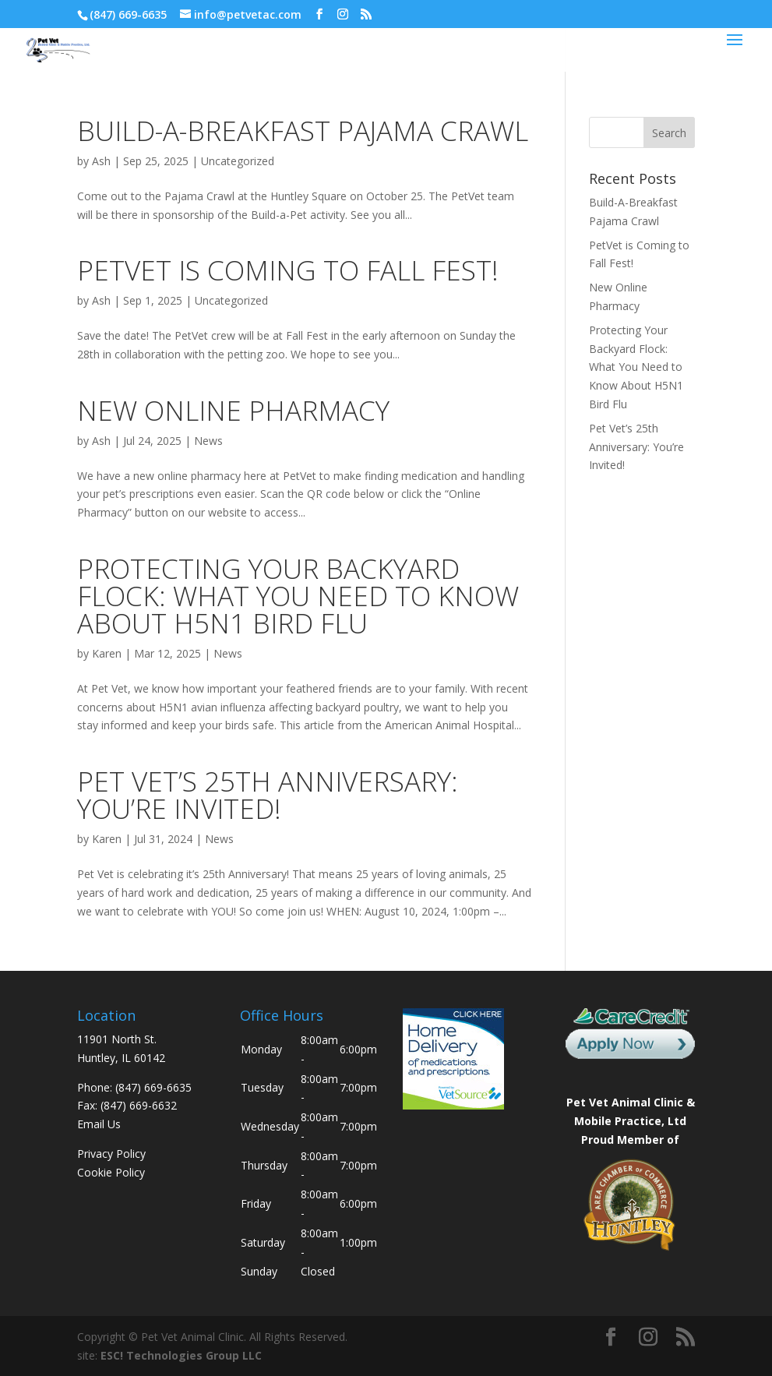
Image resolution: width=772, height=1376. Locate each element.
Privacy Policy (111, 1153)
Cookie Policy (111, 1172)
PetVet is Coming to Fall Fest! (288, 270)
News (208, 440)
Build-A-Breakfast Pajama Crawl (302, 130)
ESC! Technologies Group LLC (181, 1355)
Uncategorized (237, 160)
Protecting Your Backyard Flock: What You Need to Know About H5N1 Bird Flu (298, 595)
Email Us (99, 1124)
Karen (107, 653)
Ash (101, 160)
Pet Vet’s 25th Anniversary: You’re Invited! (267, 795)
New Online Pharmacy (233, 410)
